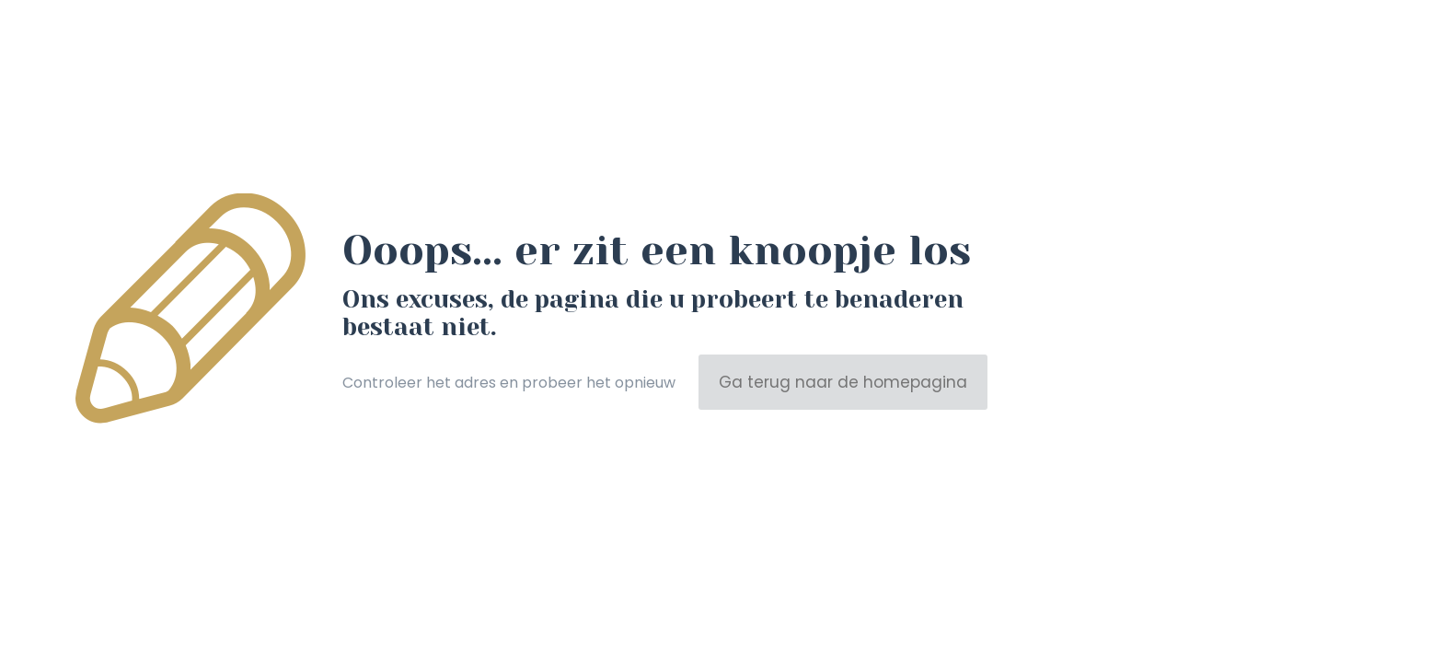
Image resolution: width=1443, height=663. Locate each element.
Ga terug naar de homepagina (843, 382)
